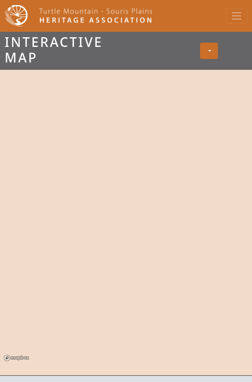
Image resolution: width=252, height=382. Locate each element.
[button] (209, 51)
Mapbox (16, 358)
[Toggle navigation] (236, 16)
